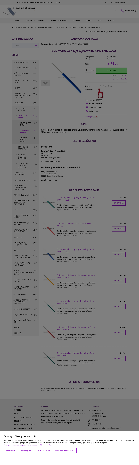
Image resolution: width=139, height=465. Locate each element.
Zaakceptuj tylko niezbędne (18, 450)
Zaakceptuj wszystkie (64, 450)
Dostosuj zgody (43, 450)
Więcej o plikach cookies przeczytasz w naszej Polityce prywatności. (29, 445)
